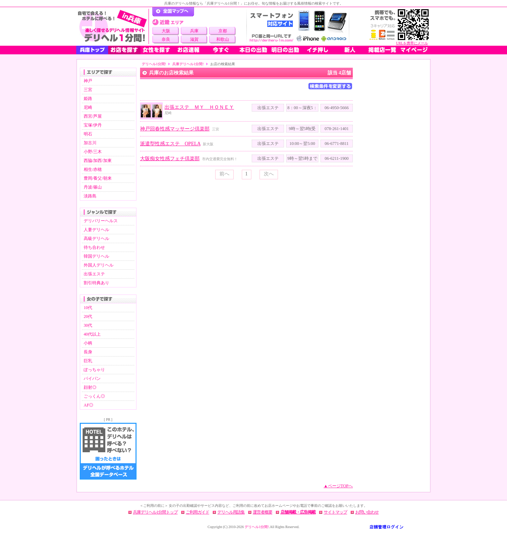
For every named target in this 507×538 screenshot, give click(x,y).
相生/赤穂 (93, 169)
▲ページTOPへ (338, 485)
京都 (222, 30)
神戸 (88, 80)
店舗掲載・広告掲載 (298, 512)
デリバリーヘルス (101, 220)
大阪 (166, 30)
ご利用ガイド (197, 512)
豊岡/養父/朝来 (98, 178)
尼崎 (88, 107)
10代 (88, 307)
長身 (88, 351)
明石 (88, 133)
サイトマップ (335, 512)
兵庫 (194, 30)
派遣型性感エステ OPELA (170, 143)
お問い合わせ (367, 512)
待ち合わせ (94, 247)
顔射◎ (90, 387)
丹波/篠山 (93, 187)
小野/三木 (93, 151)
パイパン (92, 378)
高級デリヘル (96, 238)
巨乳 (88, 360)
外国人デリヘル (98, 265)
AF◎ (88, 405)
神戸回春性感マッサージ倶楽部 (175, 128)
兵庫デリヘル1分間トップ (155, 512)
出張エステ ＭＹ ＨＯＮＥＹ (199, 107)
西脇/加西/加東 (98, 160)
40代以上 (92, 334)
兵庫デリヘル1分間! (188, 64)
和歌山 (222, 39)
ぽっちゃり (94, 369)
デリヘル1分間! (154, 64)
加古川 (90, 142)
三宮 (88, 89)
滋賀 (194, 39)
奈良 (166, 39)
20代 (88, 316)
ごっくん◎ (94, 396)
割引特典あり (96, 282)
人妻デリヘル (96, 229)
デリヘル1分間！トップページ (173, 11)
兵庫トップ (92, 50)
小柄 (88, 343)
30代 (88, 325)
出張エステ (94, 273)
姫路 (88, 98)
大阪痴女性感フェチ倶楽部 (170, 158)
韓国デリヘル (96, 256)
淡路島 (90, 196)
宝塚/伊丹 (93, 125)
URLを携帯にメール (412, 43)
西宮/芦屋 (93, 116)
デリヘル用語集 (231, 512)
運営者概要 (262, 512)
